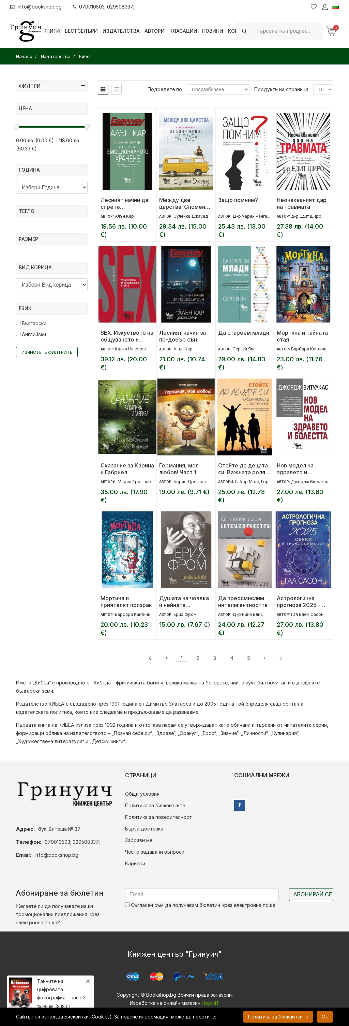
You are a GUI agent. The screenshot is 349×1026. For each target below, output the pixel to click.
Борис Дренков (189, 481)
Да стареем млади (243, 332)
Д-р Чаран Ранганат (253, 216)
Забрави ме (138, 840)
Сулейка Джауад (190, 216)
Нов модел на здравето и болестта (295, 469)
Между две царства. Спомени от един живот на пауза (183, 203)
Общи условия (142, 794)
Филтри (52, 86)
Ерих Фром (185, 614)
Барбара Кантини (309, 348)
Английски (31, 334)
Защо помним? (238, 200)
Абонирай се (313, 894)
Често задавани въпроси (154, 852)
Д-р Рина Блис (247, 614)
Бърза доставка (144, 829)
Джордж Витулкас (309, 481)
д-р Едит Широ (306, 216)
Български (31, 323)
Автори (155, 31)
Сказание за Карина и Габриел (127, 469)
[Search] (287, 31)
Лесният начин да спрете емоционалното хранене (124, 203)
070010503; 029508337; (103, 7)
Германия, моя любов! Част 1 (179, 469)
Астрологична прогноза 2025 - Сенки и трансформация (298, 601)
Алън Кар (124, 216)
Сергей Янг (243, 348)
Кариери (135, 863)
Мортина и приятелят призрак (126, 601)
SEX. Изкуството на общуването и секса (127, 336)
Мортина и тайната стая (302, 336)
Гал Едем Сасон (307, 614)
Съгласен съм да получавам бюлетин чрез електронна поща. (200, 905)
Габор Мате (247, 481)
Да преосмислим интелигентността (243, 601)
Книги (51, 31)
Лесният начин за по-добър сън (182, 336)
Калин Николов (130, 348)
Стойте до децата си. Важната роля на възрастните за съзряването (243, 469)
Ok (325, 1017)
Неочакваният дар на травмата (302, 203)
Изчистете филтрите (46, 352)
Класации (183, 31)
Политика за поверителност (158, 817)
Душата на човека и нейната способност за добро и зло (184, 601)
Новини (212, 31)
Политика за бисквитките (155, 805)
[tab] (103, 89)
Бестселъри (81, 31)
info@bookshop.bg (36, 7)
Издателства (121, 31)
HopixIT (210, 1003)
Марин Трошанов (135, 481)
